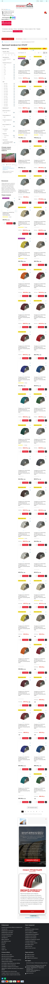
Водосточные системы (30, 948)
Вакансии (4, 942)
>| (42, 811)
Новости (4, 164)
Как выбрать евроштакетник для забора (11, 963)
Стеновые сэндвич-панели (31, 942)
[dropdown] (2, 1)
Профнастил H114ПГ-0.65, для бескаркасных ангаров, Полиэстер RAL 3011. (24, 347)
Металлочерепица (29, 930)
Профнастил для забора (30, 935)
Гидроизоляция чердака (7, 961)
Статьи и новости (29, 29)
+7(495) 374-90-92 (8, 12)
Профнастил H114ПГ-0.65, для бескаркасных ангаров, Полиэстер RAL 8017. (24, 503)
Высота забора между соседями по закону (11, 959)
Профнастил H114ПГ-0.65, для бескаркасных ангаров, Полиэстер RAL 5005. (40, 379)
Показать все (6, 107)
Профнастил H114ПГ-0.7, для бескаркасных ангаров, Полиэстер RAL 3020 (40, 726)
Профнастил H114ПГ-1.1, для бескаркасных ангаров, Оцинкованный (24, 191)
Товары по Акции (6, 24)
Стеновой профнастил (30, 941)
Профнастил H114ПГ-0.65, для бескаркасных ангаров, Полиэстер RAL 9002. (40, 503)
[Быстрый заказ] (14, 223)
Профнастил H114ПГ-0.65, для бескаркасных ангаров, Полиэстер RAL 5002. (24, 379)
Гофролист (27, 927)
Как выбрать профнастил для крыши (10, 966)
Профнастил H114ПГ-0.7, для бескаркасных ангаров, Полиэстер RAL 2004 (24, 660)
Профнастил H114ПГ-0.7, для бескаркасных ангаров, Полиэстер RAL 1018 (24, 627)
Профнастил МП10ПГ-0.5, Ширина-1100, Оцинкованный (8, 214)
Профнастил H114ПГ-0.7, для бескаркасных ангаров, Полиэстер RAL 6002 (40, 790)
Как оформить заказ (6, 941)
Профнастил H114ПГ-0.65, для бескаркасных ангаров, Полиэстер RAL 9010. (24, 565)
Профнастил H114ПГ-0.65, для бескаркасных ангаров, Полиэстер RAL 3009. (40, 316)
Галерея (38, 29)
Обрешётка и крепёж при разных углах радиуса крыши (12, 969)
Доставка (11, 29)
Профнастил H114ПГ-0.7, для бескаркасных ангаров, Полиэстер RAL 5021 (24, 790)
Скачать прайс (6, 22)
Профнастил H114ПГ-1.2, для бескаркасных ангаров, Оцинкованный (40, 191)
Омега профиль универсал (31, 932)
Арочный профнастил (15, 41)
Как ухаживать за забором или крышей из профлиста (8, 168)
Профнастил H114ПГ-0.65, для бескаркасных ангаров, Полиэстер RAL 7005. (24, 472)
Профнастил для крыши (30, 937)
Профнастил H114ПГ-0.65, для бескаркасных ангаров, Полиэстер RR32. (40, 565)
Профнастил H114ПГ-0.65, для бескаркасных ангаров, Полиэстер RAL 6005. (24, 441)
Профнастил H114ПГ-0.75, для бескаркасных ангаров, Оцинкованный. (24, 102)
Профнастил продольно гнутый (32, 939)
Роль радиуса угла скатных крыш (9, 971)
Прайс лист (4, 949)
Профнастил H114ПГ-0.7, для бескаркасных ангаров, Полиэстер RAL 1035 (40, 627)
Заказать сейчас (32, 860)
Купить (32, 911)
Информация (5, 925)
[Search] (35, 39)
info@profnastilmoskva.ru (8, 15)
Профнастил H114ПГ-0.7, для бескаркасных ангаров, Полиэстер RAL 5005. (40, 759)
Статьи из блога (6, 952)
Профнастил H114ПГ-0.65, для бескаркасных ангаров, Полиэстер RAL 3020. (40, 347)
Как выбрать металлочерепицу (9, 964)
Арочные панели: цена (7, 954)
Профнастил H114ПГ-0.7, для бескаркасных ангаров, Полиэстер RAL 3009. (40, 693)
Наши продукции (30, 925)
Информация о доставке (7, 932)
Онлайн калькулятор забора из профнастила (12, 927)
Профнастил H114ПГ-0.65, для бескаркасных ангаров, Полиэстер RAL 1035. (40, 254)
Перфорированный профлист (32, 934)
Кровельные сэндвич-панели (31, 929)
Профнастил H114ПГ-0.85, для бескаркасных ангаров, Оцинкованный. (24, 132)
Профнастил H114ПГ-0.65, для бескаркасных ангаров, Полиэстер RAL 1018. (24, 254)
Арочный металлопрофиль (8, 956)
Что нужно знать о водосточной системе (11, 974)
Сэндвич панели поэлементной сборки (11, 973)
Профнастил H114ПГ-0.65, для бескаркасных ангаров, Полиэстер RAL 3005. (24, 316)
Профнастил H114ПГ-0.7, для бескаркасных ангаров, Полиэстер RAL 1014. (24, 596)
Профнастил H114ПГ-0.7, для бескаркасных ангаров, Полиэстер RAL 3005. (24, 693)
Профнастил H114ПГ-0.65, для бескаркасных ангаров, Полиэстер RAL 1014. (24, 223)
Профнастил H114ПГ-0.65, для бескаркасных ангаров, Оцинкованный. (24, 72)
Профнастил (7, 41)
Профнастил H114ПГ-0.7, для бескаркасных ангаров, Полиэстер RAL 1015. (40, 596)
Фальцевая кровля (29, 944)
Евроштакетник (28, 946)
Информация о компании (7, 930)
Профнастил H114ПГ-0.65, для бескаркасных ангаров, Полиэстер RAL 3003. (40, 285)
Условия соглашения (6, 935)
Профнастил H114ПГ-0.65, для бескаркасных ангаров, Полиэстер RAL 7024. (40, 472)
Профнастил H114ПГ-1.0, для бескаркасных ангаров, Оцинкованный (40, 161)
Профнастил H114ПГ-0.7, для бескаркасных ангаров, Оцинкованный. (40, 72)
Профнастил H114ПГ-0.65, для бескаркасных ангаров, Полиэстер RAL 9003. (24, 534)
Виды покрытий (5, 939)
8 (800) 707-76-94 (7, 13)
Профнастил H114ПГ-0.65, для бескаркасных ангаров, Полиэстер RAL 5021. (24, 410)
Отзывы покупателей (7, 31)
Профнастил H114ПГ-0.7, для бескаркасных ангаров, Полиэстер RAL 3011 (24, 726)
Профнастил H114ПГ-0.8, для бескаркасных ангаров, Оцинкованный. (40, 102)
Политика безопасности (7, 934)
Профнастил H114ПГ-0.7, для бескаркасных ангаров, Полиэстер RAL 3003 (40, 660)
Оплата (15, 29)
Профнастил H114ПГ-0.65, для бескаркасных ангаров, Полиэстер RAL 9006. (40, 534)
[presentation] (2, 165)
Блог (34, 29)
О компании (5, 29)
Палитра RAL (4, 929)
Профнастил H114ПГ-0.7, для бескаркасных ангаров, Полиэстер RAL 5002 (24, 759)
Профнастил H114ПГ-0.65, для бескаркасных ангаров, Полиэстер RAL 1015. (40, 223)
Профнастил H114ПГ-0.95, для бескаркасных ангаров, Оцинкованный (24, 161)
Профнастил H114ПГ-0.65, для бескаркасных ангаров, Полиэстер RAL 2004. (24, 285)
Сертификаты (21, 29)
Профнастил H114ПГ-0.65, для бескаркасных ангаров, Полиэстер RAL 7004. (40, 441)
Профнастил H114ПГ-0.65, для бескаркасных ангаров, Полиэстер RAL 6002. (40, 410)
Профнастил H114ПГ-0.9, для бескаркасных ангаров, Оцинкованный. (40, 132)
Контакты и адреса (17, 31)
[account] (46, 1)
